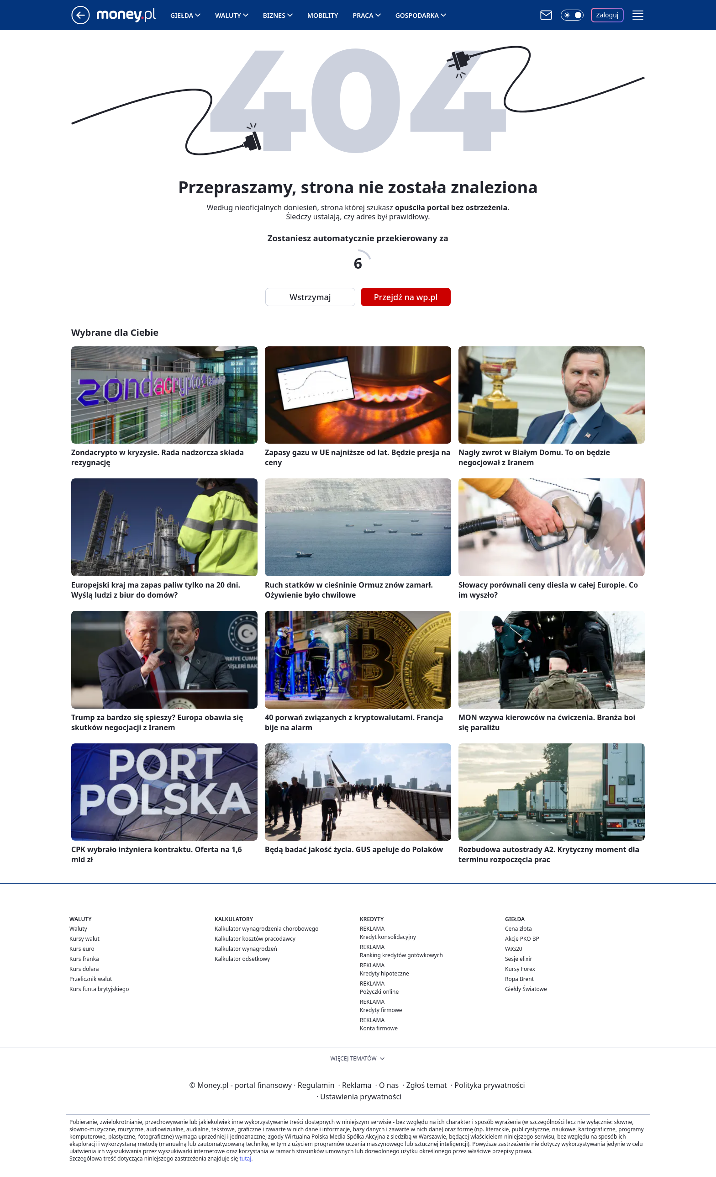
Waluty (228, 15)
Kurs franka (84, 959)
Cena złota (518, 929)
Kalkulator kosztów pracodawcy (255, 939)
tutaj (245, 1158)
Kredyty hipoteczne (384, 973)
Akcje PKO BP (522, 939)
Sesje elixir (518, 959)
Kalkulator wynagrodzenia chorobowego (266, 929)
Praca (363, 15)
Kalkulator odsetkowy (242, 959)
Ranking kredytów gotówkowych (401, 955)
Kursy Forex (520, 969)
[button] (638, 15)
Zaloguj (607, 15)
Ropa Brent (519, 979)
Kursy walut (84, 939)
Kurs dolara (84, 969)
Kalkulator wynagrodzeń (246, 949)
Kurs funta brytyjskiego (99, 989)
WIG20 (513, 949)
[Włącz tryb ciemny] (572, 15)
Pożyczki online (379, 992)
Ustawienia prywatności (358, 1097)
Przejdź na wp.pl (406, 297)
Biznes (274, 15)
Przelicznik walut (90, 979)
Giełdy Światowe (526, 989)
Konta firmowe (379, 1028)
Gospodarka (417, 15)
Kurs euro (82, 949)
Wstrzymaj (310, 297)
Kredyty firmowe (381, 1010)
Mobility (322, 15)
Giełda (181, 15)
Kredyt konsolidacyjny (388, 937)
